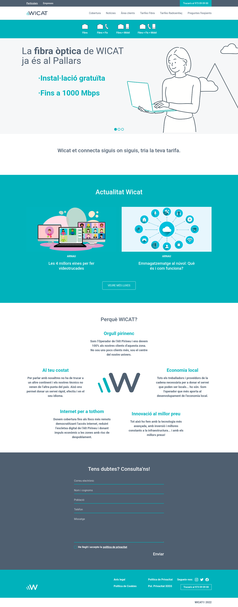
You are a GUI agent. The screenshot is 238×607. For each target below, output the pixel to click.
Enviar (158, 554)
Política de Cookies (125, 586)
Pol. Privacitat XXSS (160, 586)
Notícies (111, 13)
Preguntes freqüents (200, 13)
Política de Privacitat (160, 579)
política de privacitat (115, 547)
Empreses (48, 3)
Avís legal (119, 579)
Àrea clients (128, 13)
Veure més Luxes (119, 285)
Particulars (32, 3)
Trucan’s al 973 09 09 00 (195, 3)
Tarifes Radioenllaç (171, 13)
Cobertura (95, 13)
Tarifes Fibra (147, 13)
